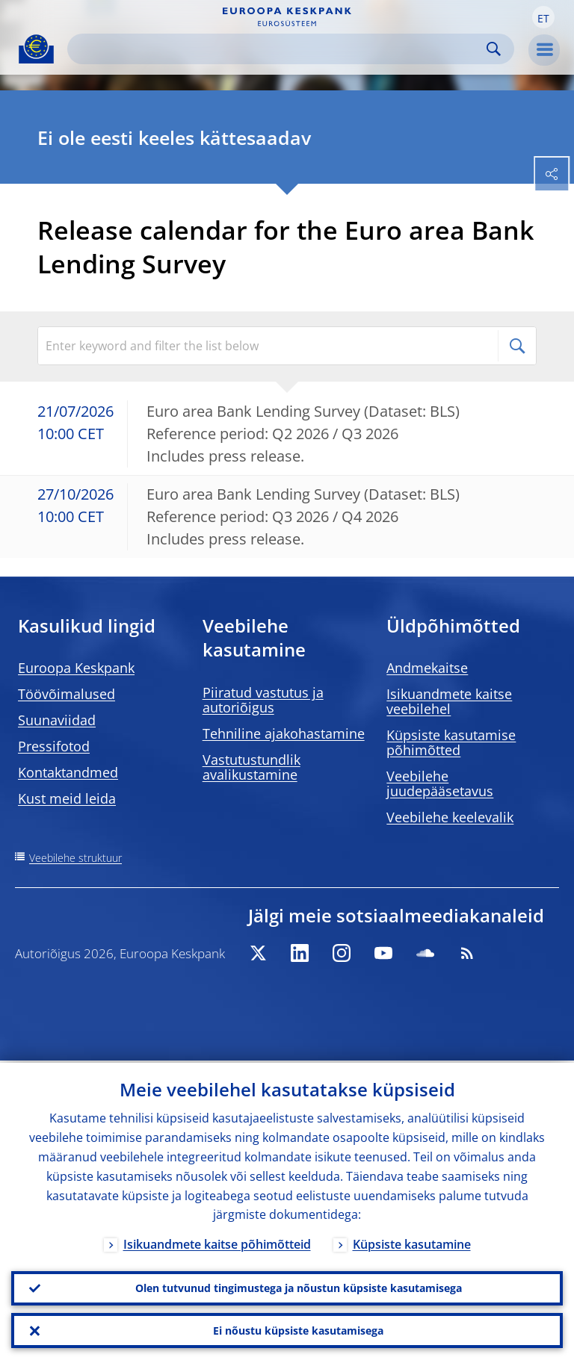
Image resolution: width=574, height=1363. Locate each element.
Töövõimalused (66, 694)
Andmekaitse (427, 668)
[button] (543, 17)
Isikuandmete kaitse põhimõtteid (217, 1243)
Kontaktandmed (68, 772)
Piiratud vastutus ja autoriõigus (263, 699)
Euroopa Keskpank (76, 668)
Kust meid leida (67, 798)
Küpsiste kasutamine (412, 1243)
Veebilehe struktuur (75, 858)
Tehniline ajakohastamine (284, 733)
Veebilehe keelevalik (449, 817)
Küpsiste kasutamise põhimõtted (451, 742)
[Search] (278, 49)
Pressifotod (54, 746)
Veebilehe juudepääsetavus (439, 783)
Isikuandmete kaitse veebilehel (449, 701)
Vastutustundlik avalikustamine (251, 767)
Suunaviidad (57, 720)
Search (493, 49)
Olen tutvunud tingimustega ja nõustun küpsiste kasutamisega (298, 1286)
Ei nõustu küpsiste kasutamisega (298, 1330)
